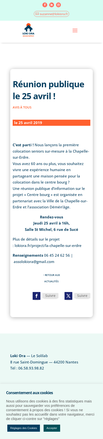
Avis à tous (22, 107)
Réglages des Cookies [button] (23, 428)
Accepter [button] (52, 428)
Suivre (50, 295)
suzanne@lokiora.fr (54, 14)
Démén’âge (59, 207)
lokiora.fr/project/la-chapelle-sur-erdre (48, 245)
